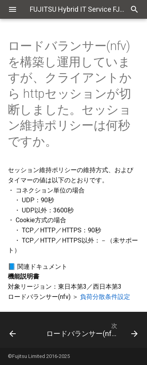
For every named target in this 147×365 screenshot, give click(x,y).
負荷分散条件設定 (105, 296)
